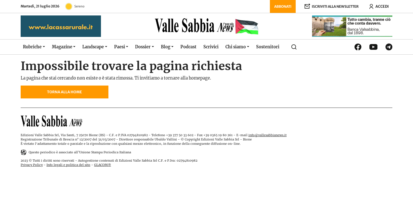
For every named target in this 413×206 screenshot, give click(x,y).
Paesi (119, 46)
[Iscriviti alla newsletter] (331, 6)
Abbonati (282, 6)
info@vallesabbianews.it (267, 135)
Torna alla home (64, 92)
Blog (165, 46)
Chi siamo (235, 46)
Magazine (62, 46)
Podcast (188, 46)
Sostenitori (267, 46)
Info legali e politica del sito (68, 165)
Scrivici (211, 46)
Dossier (143, 46)
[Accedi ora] (378, 6)
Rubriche (32, 46)
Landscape (93, 46)
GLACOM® (102, 165)
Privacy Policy (32, 165)
